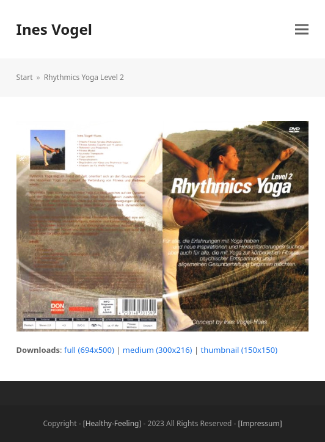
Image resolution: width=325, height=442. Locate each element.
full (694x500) (89, 349)
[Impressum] (260, 423)
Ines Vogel (54, 29)
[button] (302, 29)
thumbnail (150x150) (238, 349)
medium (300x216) (157, 349)
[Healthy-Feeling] (112, 423)
